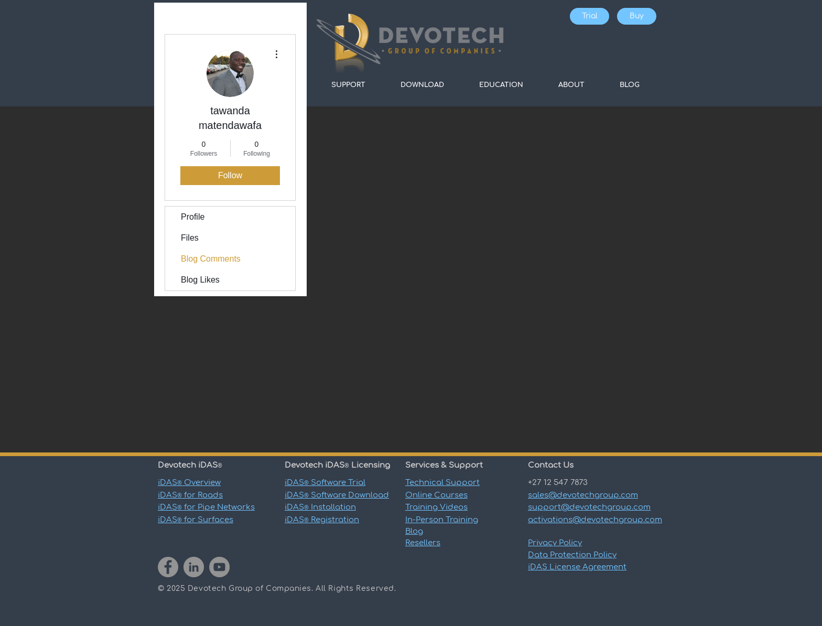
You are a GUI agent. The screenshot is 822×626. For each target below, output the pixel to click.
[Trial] (589, 16)
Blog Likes (200, 279)
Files (190, 237)
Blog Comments (211, 258)
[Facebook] (168, 567)
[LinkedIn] (193, 567)
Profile (192, 216)
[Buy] (636, 16)
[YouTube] (219, 567)
